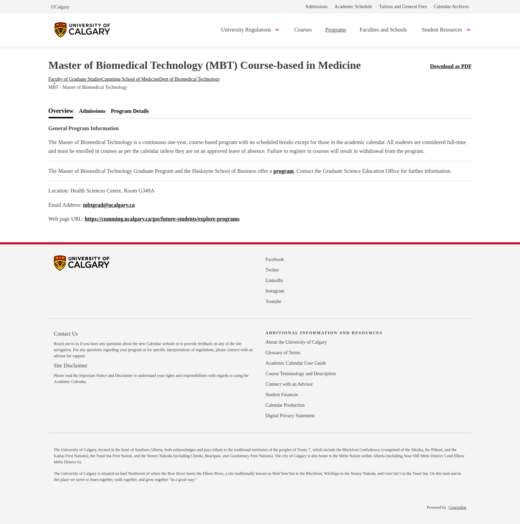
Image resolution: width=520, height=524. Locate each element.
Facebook (275, 259)
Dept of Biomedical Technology (189, 79)
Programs (335, 30)
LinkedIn (274, 280)
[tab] (61, 111)
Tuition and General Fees (403, 6)
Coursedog (457, 507)
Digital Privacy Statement (290, 415)
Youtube (274, 301)
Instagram (275, 291)
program (283, 171)
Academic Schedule (353, 6)
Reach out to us (66, 343)
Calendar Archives (451, 6)
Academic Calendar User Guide (296, 363)
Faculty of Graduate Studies (75, 79)
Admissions (316, 6)
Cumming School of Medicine (130, 79)
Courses (303, 30)
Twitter (272, 270)
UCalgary (60, 6)
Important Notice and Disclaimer (106, 375)
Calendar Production (285, 405)
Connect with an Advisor (289, 384)
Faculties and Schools (383, 30)
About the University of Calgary (296, 342)
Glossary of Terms (283, 352)
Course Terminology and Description (301, 373)
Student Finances (282, 394)
